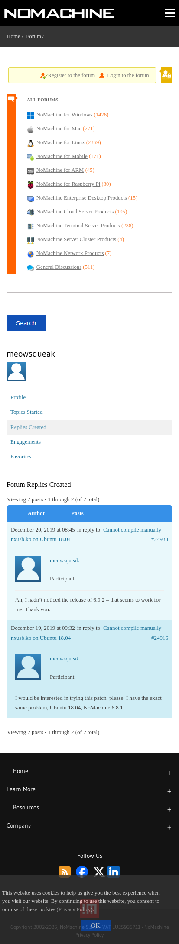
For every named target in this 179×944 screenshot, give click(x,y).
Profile (18, 397)
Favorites (20, 456)
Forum (33, 36)
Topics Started (26, 412)
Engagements (25, 441)
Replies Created (28, 427)
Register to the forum (71, 75)
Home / (16, 36)
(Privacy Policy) (75, 909)
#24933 (159, 539)
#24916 (159, 638)
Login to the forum (128, 75)
